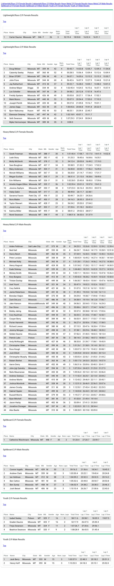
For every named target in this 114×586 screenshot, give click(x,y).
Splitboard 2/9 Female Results (13, 6)
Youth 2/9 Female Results (59, 6)
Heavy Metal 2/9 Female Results (74, 4)
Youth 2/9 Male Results (79, 6)
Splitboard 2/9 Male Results (37, 6)
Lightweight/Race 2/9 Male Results (46, 4)
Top (4, 21)
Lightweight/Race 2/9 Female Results (16, 4)
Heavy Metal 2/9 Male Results (100, 4)
